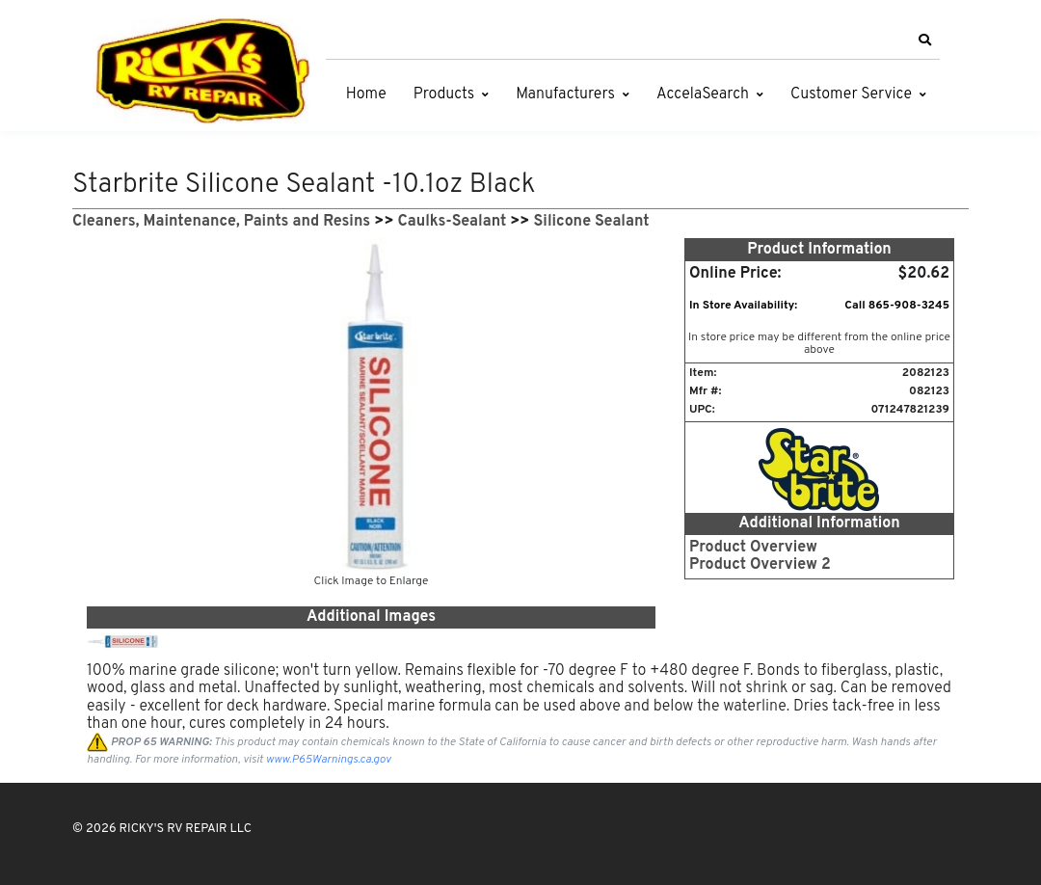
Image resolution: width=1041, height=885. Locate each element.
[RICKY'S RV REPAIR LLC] (207, 70)
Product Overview (753, 547)
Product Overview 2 (760, 565)
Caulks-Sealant (452, 221)
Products (444, 94)
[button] (924, 40)
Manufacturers (565, 94)
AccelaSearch (702, 94)
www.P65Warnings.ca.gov (328, 759)
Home (366, 94)
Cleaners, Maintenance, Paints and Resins (221, 221)
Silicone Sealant (592, 221)
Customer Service (851, 94)
